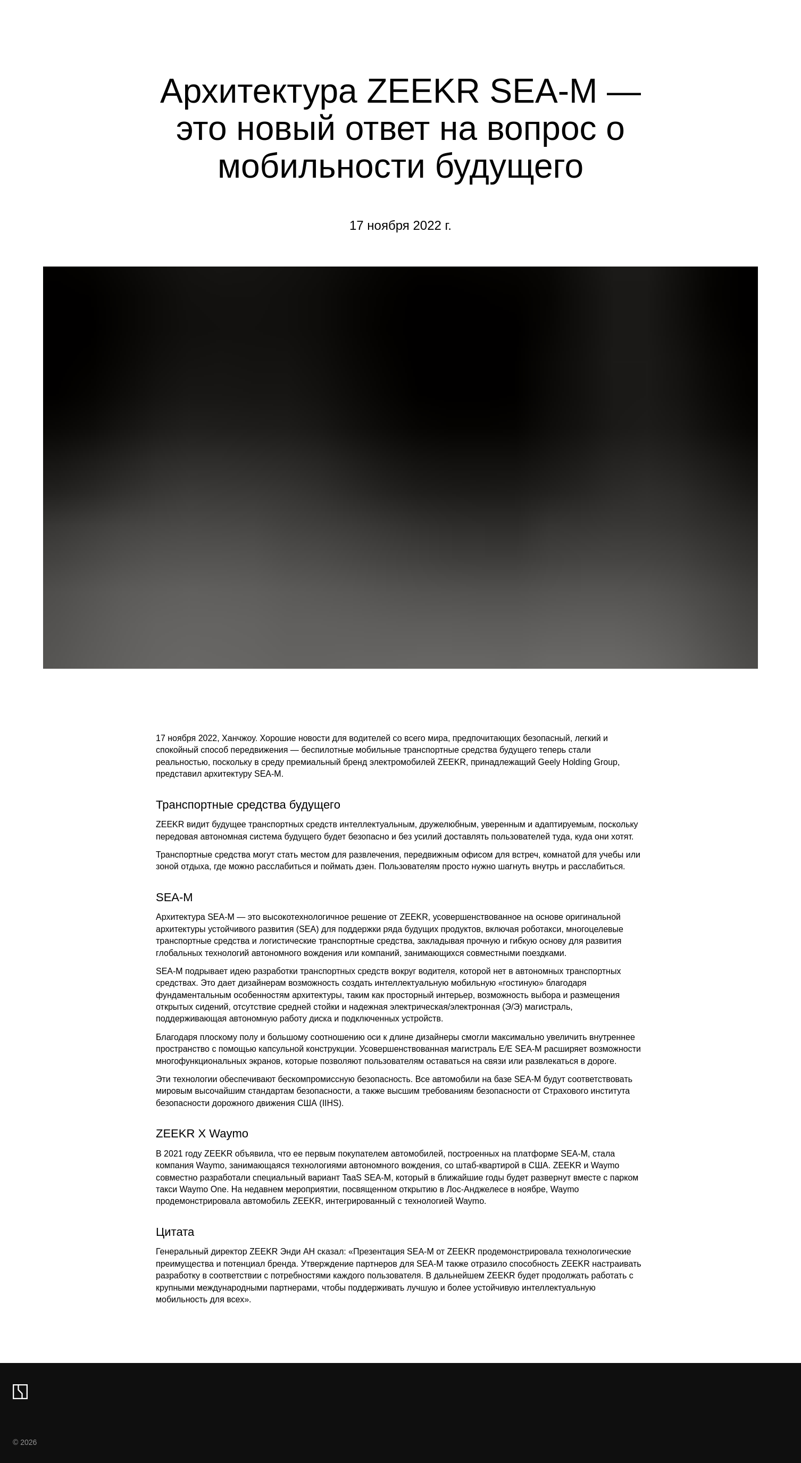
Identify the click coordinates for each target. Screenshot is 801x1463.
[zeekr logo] (20, 1391)
